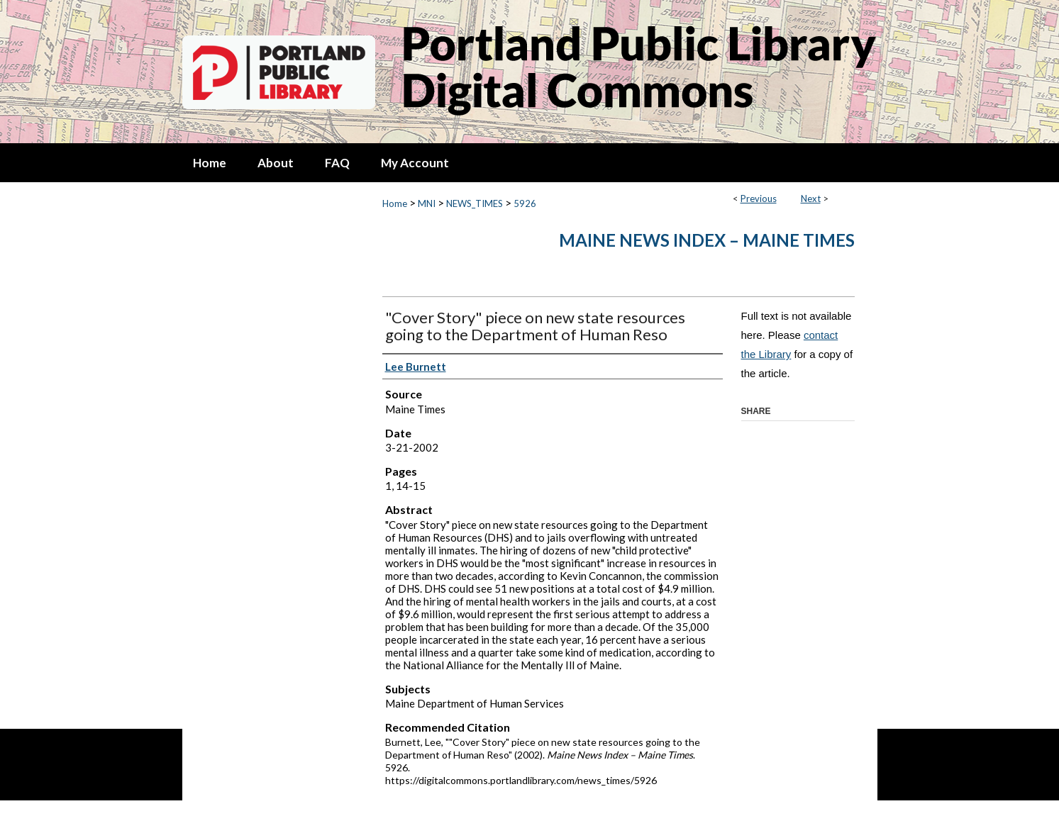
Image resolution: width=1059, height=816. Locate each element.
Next (811, 198)
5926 (525, 203)
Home (394, 203)
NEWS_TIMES (474, 203)
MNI (427, 203)
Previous (759, 198)
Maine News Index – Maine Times (707, 240)
